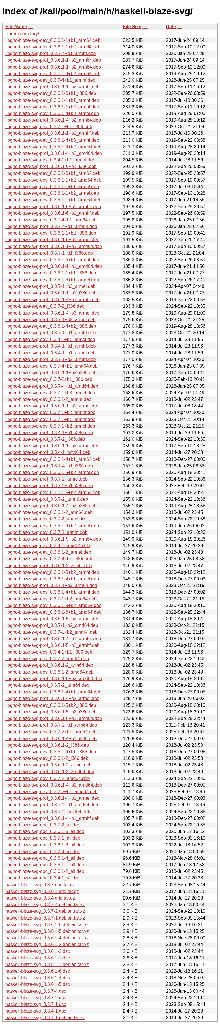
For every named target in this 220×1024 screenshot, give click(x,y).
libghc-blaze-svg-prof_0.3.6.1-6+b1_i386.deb (51, 166)
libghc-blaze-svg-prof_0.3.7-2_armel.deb (46, 479)
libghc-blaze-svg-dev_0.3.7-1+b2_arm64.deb (51, 598)
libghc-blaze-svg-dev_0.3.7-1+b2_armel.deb (50, 426)
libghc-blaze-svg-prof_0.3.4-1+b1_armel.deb (50, 352)
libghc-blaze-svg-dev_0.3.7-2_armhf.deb (46, 532)
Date (171, 26)
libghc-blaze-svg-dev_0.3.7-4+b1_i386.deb (48, 558)
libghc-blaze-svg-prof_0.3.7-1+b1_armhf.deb (50, 332)
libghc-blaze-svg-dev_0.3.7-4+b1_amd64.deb (51, 366)
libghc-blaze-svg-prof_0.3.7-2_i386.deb (45, 439)
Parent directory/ (22, 33)
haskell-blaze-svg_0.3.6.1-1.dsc (37, 957)
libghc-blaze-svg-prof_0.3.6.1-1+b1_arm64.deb (53, 60)
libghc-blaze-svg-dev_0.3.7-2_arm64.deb (47, 658)
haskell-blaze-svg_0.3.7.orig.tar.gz (40, 884)
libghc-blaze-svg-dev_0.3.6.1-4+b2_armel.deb (52, 525)
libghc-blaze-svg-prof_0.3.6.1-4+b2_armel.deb (52, 698)
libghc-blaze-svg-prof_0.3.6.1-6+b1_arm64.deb (53, 206)
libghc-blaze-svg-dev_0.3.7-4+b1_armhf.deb (50, 80)
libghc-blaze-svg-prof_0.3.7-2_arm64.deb (47, 685)
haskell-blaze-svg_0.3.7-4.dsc (35, 991)
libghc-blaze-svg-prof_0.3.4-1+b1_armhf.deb (50, 346)
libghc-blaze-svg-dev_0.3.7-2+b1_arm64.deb (51, 731)
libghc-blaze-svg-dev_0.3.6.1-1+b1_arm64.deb (52, 40)
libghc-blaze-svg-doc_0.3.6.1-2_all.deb (44, 871)
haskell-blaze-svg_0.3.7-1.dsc (35, 1004)
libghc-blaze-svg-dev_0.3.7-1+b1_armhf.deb (50, 419)
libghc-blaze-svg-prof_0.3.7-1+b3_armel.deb (50, 286)
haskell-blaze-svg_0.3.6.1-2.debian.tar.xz (47, 944)
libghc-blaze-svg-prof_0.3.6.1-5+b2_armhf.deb (52, 645)
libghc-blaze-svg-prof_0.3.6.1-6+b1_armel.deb (52, 239)
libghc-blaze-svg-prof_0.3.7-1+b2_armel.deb (50, 319)
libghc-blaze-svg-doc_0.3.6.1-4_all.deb (44, 858)
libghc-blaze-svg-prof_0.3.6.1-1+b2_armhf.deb (52, 86)
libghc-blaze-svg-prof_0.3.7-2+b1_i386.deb (49, 485)
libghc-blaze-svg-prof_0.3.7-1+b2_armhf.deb (50, 359)
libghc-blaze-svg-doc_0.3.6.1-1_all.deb (44, 864)
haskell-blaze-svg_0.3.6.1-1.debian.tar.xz (47, 964)
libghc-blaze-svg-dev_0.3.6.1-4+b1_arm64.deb (52, 459)
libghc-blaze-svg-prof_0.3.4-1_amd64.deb (47, 452)
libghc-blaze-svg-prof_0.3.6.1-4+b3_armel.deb (52, 313)
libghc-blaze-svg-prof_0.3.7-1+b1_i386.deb (49, 253)
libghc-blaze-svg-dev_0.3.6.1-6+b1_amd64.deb (53, 612)
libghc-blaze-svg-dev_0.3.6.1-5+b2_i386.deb (50, 705)
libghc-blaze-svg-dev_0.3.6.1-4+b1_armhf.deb (52, 592)
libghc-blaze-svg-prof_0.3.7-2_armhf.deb (46, 499)
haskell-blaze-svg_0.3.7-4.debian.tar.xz (45, 904)
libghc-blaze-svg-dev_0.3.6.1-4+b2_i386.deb (50, 326)
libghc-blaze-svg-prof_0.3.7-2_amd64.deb (47, 811)
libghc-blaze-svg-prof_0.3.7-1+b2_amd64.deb (51, 625)
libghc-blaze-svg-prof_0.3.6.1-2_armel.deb (48, 764)
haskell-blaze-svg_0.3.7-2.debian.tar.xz (45, 911)
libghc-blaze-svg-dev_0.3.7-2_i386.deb (45, 306)
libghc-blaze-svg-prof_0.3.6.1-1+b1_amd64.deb (53, 266)
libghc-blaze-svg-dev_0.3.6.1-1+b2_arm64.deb (52, 46)
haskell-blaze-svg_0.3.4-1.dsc (35, 1011)
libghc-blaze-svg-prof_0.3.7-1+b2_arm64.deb (51, 585)
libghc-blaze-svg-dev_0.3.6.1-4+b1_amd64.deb (53, 691)
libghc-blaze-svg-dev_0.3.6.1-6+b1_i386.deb (50, 93)
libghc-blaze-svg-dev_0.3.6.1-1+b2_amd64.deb (53, 180)
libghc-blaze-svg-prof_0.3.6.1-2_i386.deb (47, 745)
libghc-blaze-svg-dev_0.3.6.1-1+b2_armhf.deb (52, 106)
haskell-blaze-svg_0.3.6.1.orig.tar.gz (42, 891)
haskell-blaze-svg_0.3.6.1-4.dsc (37, 977)
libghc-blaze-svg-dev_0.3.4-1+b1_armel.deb (50, 339)
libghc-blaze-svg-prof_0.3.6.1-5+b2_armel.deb (52, 618)
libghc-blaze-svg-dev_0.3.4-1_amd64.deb (47, 545)
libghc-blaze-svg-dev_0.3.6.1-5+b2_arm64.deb (52, 492)
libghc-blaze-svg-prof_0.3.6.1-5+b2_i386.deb (51, 711)
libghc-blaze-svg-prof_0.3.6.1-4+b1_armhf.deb (52, 818)
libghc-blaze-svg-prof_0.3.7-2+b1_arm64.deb (51, 725)
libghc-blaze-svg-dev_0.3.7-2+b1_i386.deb (48, 379)
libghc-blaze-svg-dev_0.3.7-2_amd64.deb (47, 778)
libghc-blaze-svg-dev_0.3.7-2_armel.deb (46, 518)
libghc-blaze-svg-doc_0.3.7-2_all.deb (42, 824)
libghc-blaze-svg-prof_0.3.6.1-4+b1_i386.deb (51, 738)
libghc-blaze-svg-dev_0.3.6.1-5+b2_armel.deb (52, 472)
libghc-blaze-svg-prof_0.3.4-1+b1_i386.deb (49, 432)
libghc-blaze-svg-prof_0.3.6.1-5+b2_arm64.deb (53, 539)
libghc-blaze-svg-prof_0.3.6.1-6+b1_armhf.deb (52, 213)
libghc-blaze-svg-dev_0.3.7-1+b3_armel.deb (50, 392)
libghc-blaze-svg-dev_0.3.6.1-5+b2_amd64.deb (53, 605)
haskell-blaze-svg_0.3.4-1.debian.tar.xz (45, 1017)
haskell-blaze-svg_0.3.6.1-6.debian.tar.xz (47, 924)
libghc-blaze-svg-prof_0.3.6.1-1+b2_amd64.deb (53, 246)
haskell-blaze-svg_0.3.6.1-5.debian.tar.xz (47, 931)
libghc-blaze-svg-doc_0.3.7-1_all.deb (42, 838)
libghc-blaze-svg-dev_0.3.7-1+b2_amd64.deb (51, 632)
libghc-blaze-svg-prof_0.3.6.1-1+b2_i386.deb (51, 372)
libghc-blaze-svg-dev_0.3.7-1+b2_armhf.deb (50, 412)
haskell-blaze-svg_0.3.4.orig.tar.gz (40, 898)
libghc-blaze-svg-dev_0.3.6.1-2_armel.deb (48, 552)
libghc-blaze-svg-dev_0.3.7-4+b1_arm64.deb (51, 219)
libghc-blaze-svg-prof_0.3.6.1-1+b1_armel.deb (52, 405)
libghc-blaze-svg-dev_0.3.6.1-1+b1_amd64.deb (53, 199)
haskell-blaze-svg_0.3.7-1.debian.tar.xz (45, 918)
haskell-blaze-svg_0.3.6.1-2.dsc (37, 951)
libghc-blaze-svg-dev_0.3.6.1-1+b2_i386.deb (50, 233)
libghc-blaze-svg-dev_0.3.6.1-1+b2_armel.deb (52, 193)
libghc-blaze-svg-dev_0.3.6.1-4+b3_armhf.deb (52, 140)
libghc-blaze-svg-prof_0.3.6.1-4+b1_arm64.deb (53, 638)
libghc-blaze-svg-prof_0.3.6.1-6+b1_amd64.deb (53, 718)
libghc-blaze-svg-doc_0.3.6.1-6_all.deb (44, 844)
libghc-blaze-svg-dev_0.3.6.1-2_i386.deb (46, 758)
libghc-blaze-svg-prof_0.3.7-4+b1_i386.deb (49, 465)
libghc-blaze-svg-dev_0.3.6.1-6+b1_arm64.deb (52, 173)
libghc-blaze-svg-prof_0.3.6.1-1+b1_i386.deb (51, 292)
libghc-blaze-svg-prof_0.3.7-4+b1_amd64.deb (51, 386)
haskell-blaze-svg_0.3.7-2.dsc (35, 997)
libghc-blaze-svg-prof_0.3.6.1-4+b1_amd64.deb (53, 785)
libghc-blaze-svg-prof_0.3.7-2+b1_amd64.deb (51, 804)
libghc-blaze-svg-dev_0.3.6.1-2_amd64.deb (49, 672)
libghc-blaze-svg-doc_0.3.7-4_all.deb (42, 851)
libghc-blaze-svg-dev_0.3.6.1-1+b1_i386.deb (50, 272)
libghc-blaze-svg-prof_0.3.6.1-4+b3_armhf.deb (52, 299)
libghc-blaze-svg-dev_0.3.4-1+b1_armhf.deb (50, 159)
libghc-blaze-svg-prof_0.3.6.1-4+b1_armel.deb (52, 798)
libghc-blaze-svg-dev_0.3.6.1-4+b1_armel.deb (52, 578)
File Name (16, 26)
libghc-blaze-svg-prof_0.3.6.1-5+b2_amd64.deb (53, 678)
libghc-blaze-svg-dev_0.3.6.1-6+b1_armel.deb (52, 279)
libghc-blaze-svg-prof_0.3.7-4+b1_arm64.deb (51, 226)
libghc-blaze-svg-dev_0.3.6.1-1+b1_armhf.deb (52, 100)
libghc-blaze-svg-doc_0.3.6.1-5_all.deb (44, 831)
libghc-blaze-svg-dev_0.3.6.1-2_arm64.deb (49, 512)
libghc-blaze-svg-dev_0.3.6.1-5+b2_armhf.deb (52, 572)
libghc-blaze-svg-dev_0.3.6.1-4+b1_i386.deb (50, 751)
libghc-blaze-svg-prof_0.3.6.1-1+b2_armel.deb (52, 445)
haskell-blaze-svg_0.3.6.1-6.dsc (37, 971)
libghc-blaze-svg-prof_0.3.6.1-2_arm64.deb (49, 665)
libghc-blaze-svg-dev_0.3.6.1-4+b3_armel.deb (52, 113)
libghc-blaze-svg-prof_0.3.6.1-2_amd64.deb (49, 771)
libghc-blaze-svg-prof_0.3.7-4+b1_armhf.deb (50, 53)
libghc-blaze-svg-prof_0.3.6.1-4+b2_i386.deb (51, 505)
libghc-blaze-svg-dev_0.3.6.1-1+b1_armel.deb (52, 186)
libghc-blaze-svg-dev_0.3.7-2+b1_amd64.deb (51, 791)
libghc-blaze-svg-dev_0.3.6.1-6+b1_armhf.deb (52, 259)
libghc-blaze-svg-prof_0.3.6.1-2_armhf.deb (48, 565)
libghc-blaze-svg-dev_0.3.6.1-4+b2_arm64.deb (52, 73)
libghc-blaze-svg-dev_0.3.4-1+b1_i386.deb (48, 651)
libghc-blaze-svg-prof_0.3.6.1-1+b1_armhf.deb (52, 133)
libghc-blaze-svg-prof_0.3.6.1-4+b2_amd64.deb (53, 153)
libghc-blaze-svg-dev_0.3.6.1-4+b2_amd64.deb (53, 146)
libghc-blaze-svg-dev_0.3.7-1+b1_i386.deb (48, 126)
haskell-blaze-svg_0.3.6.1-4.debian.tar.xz (47, 937)
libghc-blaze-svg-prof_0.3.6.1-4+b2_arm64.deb (53, 120)
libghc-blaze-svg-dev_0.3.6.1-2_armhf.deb (48, 399)
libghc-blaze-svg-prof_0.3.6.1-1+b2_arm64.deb (53, 67)
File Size (132, 26)
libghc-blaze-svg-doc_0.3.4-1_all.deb (42, 877)
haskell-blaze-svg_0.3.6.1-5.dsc (37, 984)
